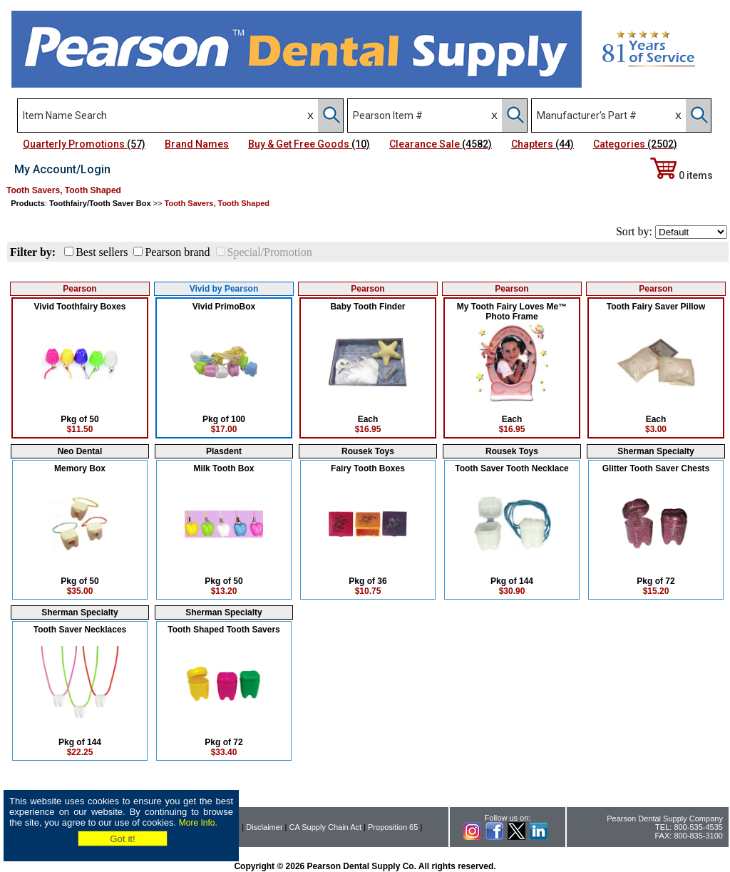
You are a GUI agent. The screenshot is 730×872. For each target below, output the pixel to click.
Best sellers (102, 252)
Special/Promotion (269, 252)
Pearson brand (177, 252)
